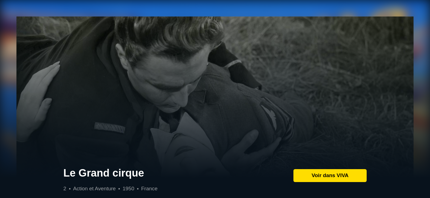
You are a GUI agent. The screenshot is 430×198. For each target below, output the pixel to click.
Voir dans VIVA (330, 175)
